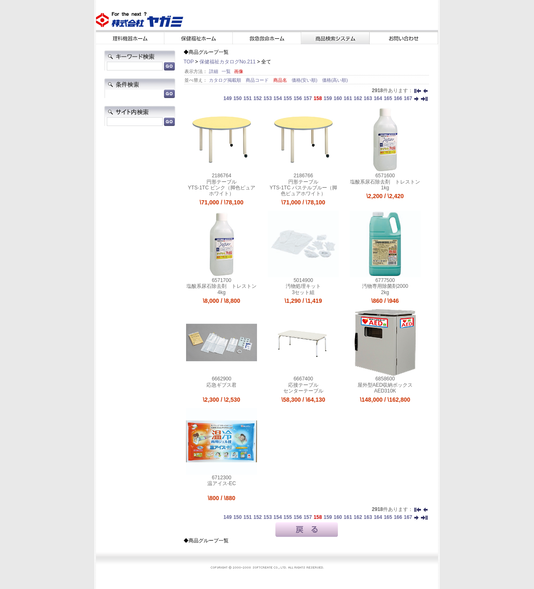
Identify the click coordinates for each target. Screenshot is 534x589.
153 (268, 98)
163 (368, 98)
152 (258, 98)
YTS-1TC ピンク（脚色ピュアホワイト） (221, 190)
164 (378, 98)
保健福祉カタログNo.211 (227, 62)
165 (388, 98)
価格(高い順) (335, 80)
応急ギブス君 (222, 385)
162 (358, 98)
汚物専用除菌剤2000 (385, 286)
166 (398, 98)
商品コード (258, 80)
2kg (385, 292)
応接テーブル (303, 385)
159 (328, 98)
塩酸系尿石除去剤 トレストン (385, 182)
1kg (385, 188)
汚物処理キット (303, 286)
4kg (221, 292)
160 (338, 98)
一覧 (226, 71)
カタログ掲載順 (225, 80)
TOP (189, 62)
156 (298, 98)
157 (308, 98)
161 (348, 98)
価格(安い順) (305, 80)
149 (227, 98)
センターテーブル (303, 391)
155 (288, 98)
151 (247, 98)
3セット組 (303, 292)
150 (237, 98)
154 (278, 98)
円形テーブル (222, 182)
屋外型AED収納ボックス (385, 385)
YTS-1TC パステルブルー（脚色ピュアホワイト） (303, 190)
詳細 (213, 71)
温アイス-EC (221, 483)
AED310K (385, 391)
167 (408, 98)
